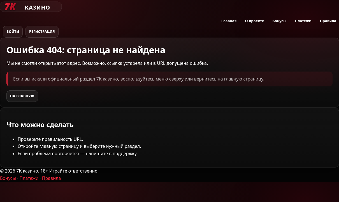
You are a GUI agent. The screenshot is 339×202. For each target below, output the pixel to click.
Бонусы (279, 20)
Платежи (303, 20)
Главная (229, 20)
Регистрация (42, 31)
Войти (12, 31)
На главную (22, 96)
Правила (328, 20)
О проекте (254, 20)
